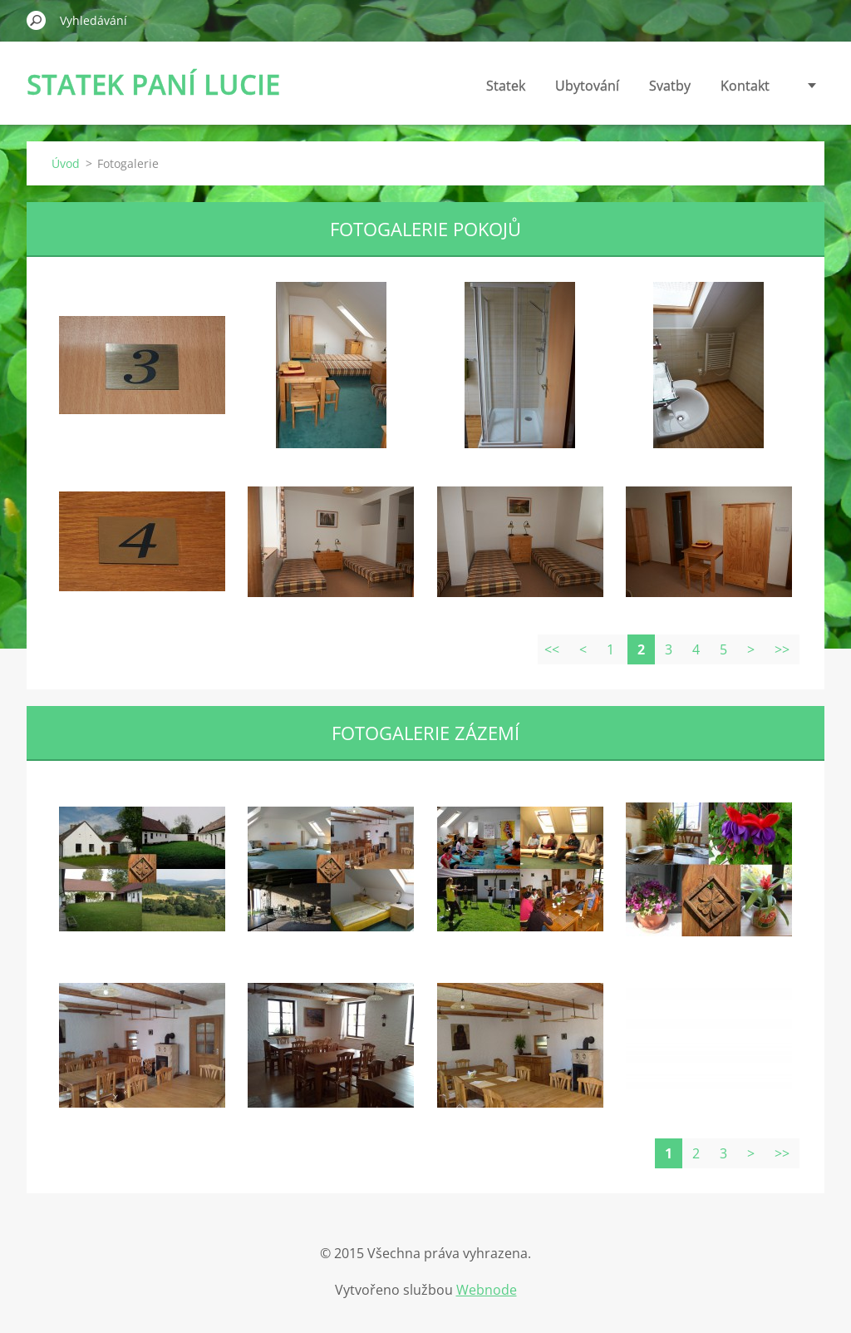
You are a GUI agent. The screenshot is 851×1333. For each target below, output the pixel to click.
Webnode (486, 1290)
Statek (505, 86)
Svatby (670, 86)
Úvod (66, 163)
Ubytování (587, 86)
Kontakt (745, 86)
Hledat (37, 20)
